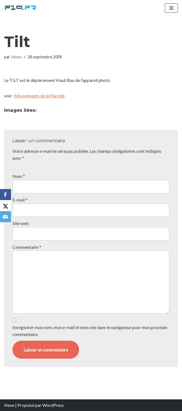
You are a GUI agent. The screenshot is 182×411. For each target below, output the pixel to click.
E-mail (19, 199)
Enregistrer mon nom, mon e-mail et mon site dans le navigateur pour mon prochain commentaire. (89, 331)
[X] (5, 205)
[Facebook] (5, 194)
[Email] (5, 216)
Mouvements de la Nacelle (39, 95)
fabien (16, 57)
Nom (18, 176)
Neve (9, 405)
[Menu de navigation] (171, 8)
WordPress (53, 405)
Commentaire (26, 247)
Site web (20, 223)
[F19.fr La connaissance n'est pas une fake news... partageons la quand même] (20, 8)
